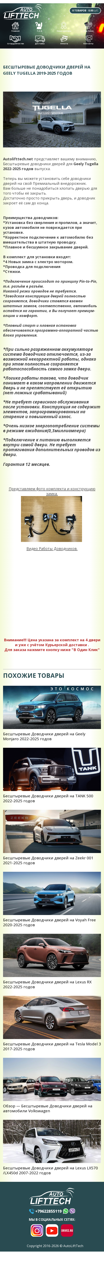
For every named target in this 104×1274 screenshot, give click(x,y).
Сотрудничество (15, 42)
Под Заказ (88, 28)
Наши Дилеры (64, 28)
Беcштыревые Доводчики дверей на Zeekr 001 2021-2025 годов (48, 862)
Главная (15, 28)
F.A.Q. (39, 28)
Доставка (40, 42)
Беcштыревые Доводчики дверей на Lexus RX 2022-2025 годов (47, 986)
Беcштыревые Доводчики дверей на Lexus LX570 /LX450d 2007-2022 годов (50, 1172)
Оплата (64, 42)
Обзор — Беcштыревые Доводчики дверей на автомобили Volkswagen (47, 1110)
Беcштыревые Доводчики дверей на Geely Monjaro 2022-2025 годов (44, 738)
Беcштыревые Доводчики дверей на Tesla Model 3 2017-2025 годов (52, 1048)
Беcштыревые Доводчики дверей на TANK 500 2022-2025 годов (48, 800)
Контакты (88, 42)
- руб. (81, 11)
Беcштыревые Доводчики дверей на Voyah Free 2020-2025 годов (49, 924)
